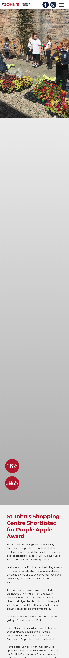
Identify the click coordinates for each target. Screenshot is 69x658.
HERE (16, 616)
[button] (61, 5)
